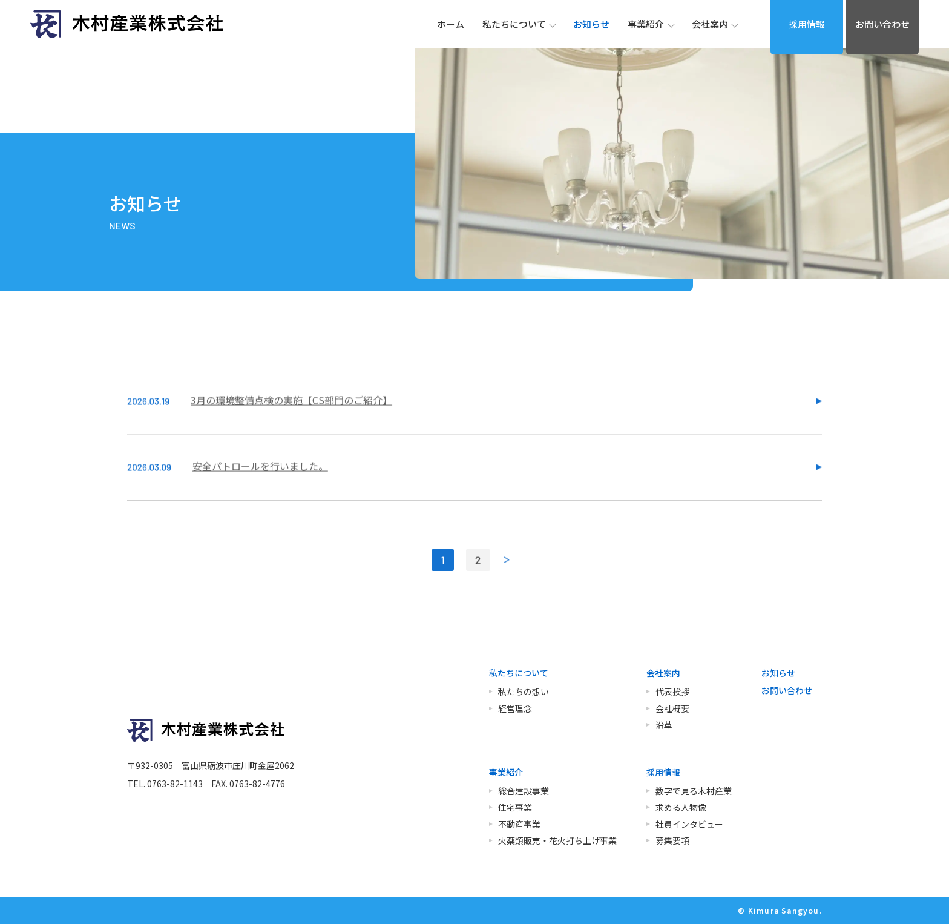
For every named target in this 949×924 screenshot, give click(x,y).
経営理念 (515, 708)
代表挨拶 (672, 691)
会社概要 (672, 708)
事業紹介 (506, 772)
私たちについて (518, 673)
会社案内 (663, 673)
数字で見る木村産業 (693, 791)
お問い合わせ (882, 24)
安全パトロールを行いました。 (260, 485)
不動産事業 (519, 824)
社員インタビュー (689, 824)
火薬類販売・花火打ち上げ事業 (557, 840)
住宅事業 (515, 807)
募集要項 (672, 840)
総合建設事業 (523, 791)
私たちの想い (523, 691)
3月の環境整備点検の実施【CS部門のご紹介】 (291, 419)
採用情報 (807, 24)
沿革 (663, 725)
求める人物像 (680, 807)
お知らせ (778, 673)
